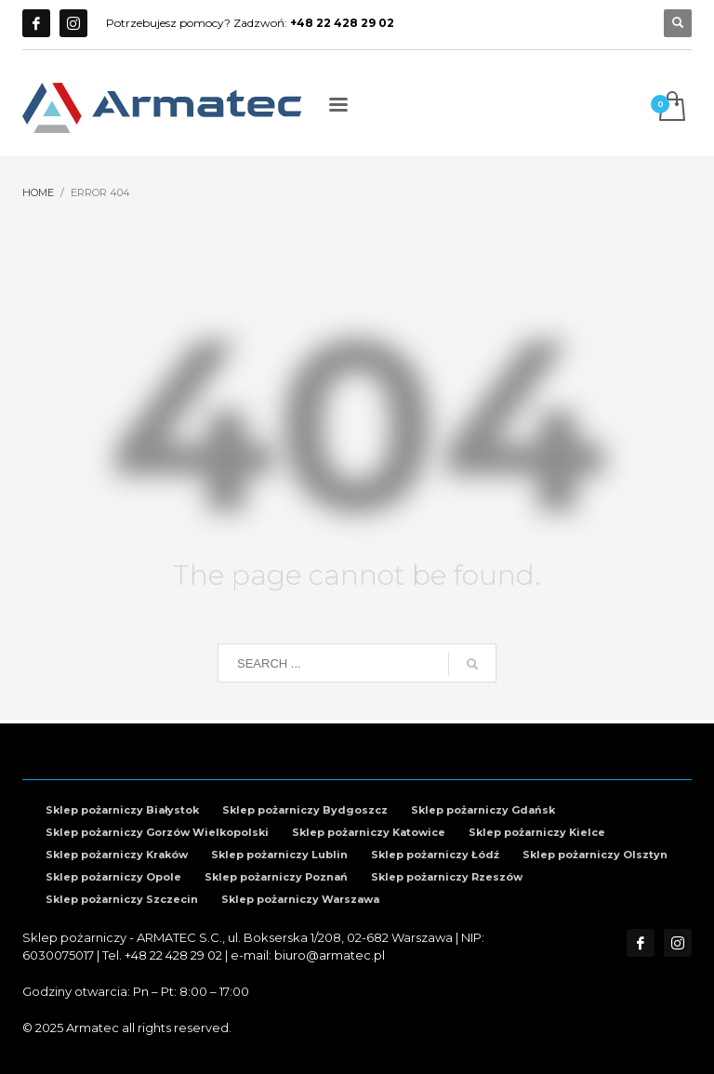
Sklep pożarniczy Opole (113, 876)
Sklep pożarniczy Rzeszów (446, 876)
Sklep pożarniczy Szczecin (122, 899)
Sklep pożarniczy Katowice (368, 832)
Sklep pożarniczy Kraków (117, 854)
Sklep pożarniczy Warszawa (300, 899)
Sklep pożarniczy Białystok (122, 809)
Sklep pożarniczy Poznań (276, 876)
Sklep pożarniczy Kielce (537, 832)
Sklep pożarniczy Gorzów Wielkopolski (157, 832)
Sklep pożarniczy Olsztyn (595, 854)
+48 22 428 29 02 (173, 955)
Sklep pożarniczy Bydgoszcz (305, 809)
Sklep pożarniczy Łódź (435, 854)
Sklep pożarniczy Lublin (279, 854)
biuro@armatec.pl (329, 955)
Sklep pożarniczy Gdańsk (483, 809)
